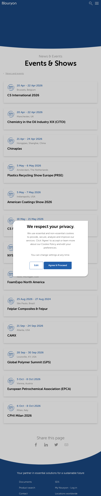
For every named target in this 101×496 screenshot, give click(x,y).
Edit (36, 265)
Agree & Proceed (57, 265)
